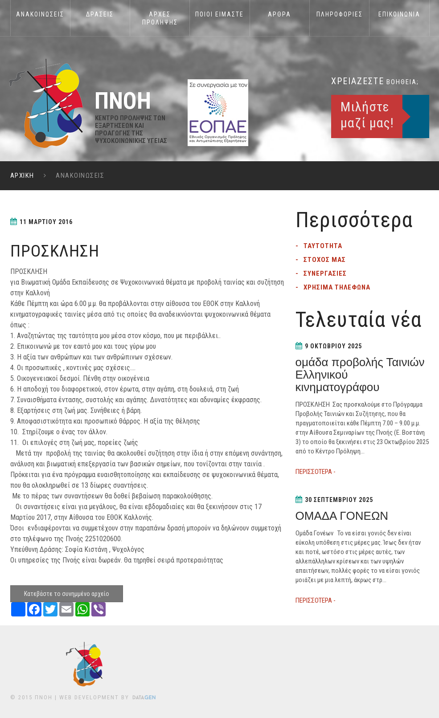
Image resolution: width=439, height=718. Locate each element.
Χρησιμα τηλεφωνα (337, 287)
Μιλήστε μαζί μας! (367, 115)
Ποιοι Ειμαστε (219, 14)
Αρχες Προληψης (160, 18)
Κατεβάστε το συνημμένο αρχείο (66, 593)
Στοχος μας (325, 260)
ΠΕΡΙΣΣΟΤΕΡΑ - (315, 472)
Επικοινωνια (399, 14)
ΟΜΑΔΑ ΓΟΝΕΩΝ (342, 515)
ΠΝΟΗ (44, 697)
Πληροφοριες (339, 14)
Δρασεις (100, 14)
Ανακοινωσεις (40, 14)
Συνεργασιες (325, 273)
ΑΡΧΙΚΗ (22, 175)
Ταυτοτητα (323, 246)
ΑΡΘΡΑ (279, 14)
